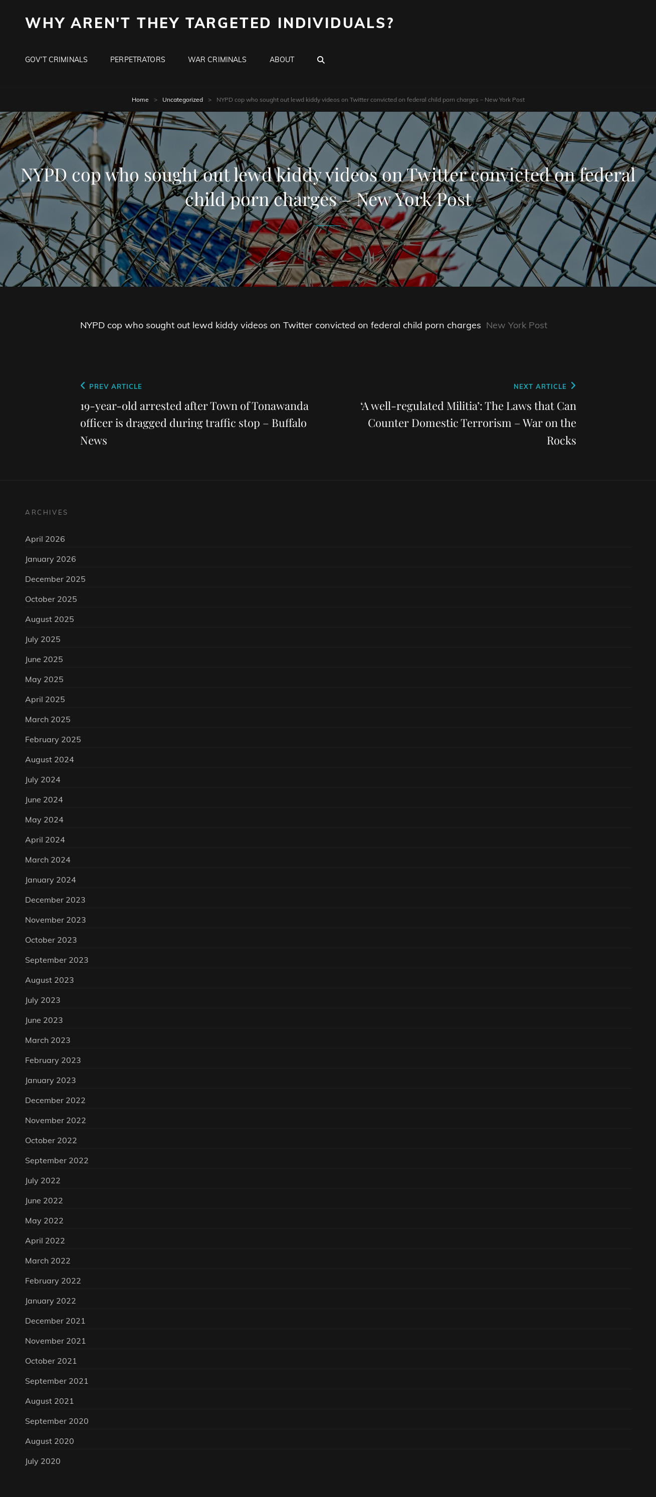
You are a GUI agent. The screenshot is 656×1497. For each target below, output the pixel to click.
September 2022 (57, 1160)
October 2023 (51, 940)
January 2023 (50, 1080)
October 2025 (51, 599)
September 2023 (57, 960)
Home (140, 99)
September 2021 (57, 1381)
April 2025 (45, 699)
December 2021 (55, 1321)
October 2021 (51, 1361)
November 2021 (55, 1341)
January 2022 (50, 1301)
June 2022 (44, 1200)
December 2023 (55, 900)
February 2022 (53, 1280)
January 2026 (50, 559)
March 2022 (48, 1260)
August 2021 (49, 1401)
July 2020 (43, 1461)
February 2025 (53, 739)
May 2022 (44, 1220)
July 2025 (43, 639)
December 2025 (55, 579)
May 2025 (44, 679)
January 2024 (50, 880)
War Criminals (217, 59)
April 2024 (45, 839)
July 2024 (43, 779)
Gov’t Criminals (56, 59)
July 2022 (43, 1180)
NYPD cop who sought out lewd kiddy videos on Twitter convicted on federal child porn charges (280, 325)
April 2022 (45, 1240)
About (282, 59)
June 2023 (44, 1020)
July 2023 (43, 1000)
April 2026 (45, 539)
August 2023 (49, 980)
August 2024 (49, 759)
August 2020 (49, 1441)
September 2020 (57, 1421)
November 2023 (55, 920)
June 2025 (44, 659)
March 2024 (48, 859)
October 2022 (51, 1140)
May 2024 (44, 819)
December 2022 (55, 1100)
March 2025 (48, 719)
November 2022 (55, 1120)
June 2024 (44, 799)
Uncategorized (182, 99)
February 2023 (53, 1060)
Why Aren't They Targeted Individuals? (209, 23)
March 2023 (48, 1040)
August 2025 (49, 619)
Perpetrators (137, 59)
